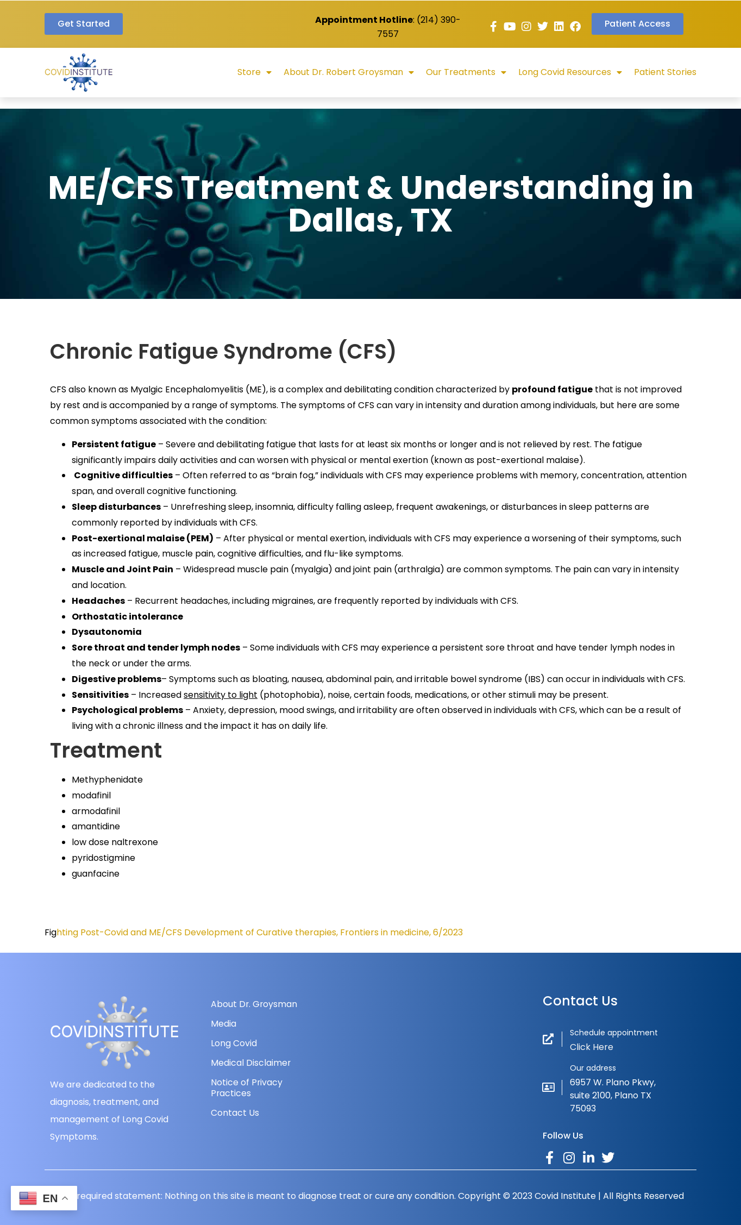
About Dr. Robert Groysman (349, 72)
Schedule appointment (614, 1032)
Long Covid (234, 1043)
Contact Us (235, 1113)
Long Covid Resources (570, 72)
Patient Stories (665, 72)
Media (223, 1023)
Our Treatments (466, 72)
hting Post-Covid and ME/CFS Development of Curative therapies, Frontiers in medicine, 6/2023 (259, 932)
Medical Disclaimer (251, 1063)
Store (254, 72)
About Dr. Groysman (254, 1004)
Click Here (591, 1047)
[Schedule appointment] (548, 1039)
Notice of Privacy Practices (247, 1087)
